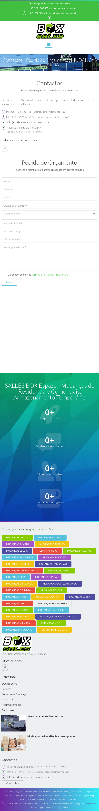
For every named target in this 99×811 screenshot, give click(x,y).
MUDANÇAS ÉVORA (51, 590)
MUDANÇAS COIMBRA (18, 590)
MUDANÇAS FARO (47, 550)
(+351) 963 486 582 (35, 13)
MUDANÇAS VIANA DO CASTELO (58, 616)
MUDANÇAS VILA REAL (18, 623)
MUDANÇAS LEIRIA (79, 596)
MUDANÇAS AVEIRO (59, 570)
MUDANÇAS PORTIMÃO (19, 557)
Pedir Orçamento (11, 704)
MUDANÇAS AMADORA (19, 629)
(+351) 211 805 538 (36, 8)
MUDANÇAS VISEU (51, 623)
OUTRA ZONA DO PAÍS (54, 629)
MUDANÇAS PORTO (17, 610)
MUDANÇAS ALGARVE (79, 550)
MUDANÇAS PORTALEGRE (52, 603)
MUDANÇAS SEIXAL (17, 550)
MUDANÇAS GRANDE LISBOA (22, 570)
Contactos (7, 699)
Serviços (6, 688)
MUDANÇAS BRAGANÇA (19, 583)
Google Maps (12, 783)
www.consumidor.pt (69, 799)
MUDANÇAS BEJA (15, 577)
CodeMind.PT (90, 803)
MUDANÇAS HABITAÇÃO (53, 563)
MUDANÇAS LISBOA (17, 537)
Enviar (9, 282)
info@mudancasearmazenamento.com (49, 3)
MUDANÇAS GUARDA (47, 596)
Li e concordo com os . (38, 274)
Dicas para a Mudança (14, 694)
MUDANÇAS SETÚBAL (50, 537)
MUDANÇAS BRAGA (46, 577)
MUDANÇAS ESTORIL (17, 563)
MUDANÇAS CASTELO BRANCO (60, 583)
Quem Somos (9, 683)
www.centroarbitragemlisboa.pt (80, 795)
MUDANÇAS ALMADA (18, 544)
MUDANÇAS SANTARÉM (51, 610)
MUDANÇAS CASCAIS (54, 557)
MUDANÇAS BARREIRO (52, 544)
